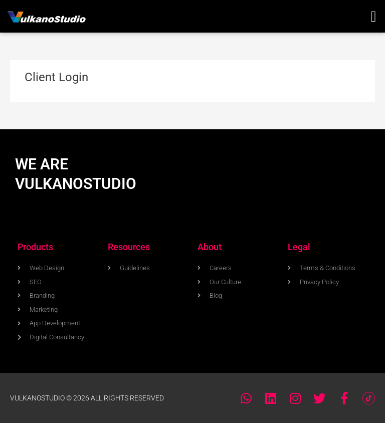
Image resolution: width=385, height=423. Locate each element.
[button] (373, 16)
